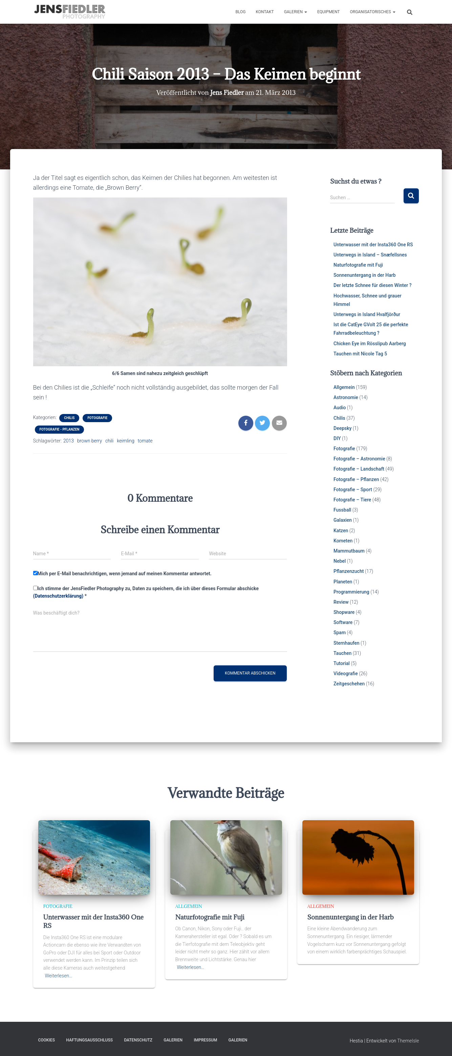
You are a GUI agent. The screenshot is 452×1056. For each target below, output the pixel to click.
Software (342, 622)
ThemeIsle (408, 1040)
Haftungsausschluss (89, 1040)
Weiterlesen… (58, 975)
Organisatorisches (372, 11)
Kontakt (265, 11)
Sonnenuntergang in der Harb (364, 275)
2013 (68, 440)
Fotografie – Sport (352, 489)
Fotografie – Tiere (352, 499)
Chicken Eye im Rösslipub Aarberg (369, 343)
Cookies (46, 1040)
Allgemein (344, 387)
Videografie (345, 673)
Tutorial (341, 663)
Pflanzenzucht (348, 571)
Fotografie (97, 418)
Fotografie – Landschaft (358, 469)
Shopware (343, 612)
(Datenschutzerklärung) (58, 596)
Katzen (340, 530)
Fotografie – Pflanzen (356, 479)
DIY (337, 438)
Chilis (69, 418)
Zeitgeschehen (349, 683)
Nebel (339, 561)
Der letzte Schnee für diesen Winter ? (372, 285)
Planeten (342, 581)
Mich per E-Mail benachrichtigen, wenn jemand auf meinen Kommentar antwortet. (122, 573)
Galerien (295, 11)
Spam (339, 632)
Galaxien (342, 520)
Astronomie (345, 397)
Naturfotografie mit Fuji (358, 265)
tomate (145, 440)
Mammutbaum (349, 551)
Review (341, 602)
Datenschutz (138, 1040)
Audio (339, 407)
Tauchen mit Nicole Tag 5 (360, 353)
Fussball (342, 510)
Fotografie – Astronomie (359, 458)
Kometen (342, 540)
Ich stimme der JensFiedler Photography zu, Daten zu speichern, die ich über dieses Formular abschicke (146, 592)
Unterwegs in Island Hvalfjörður (366, 314)
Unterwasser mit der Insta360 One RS (373, 244)
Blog (240, 11)
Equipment (328, 11)
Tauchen (342, 653)
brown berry (89, 440)
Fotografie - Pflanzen (60, 429)
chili (109, 440)
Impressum (205, 1040)
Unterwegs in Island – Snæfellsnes (370, 254)
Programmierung (351, 592)
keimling (125, 440)
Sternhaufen (346, 643)
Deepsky (342, 428)
